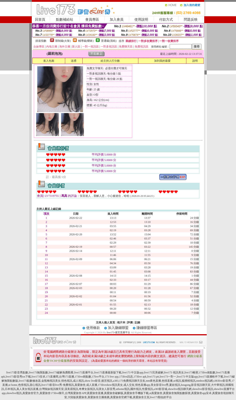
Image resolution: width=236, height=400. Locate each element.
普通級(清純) (109, 40)
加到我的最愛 (162, 60)
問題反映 (191, 19)
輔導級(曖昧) (86, 40)
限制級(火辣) (63, 40)
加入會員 (116, 19)
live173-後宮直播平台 (118, 332)
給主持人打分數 (110, 60)
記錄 (137, 322)
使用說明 (141, 19)
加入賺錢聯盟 (118, 328)
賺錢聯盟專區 (147, 328)
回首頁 (40, 19)
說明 (195, 60)
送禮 (73, 60)
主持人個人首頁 (105, 322)
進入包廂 (48, 60)
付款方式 (166, 19)
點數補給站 (64, 19)
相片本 (121, 322)
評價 (130, 322)
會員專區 (92, 19)
